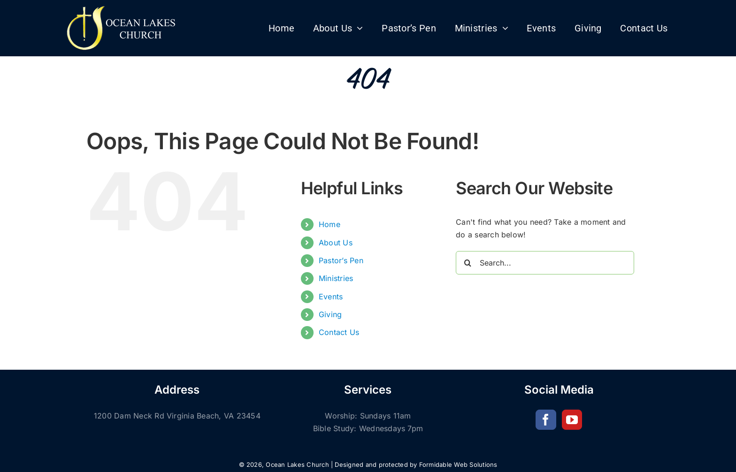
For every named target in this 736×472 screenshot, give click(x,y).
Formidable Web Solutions (458, 464)
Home (329, 224)
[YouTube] (572, 420)
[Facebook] (546, 420)
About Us (336, 242)
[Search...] (545, 262)
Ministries (336, 278)
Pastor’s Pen (341, 260)
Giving (330, 314)
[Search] (467, 262)
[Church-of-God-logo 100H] (122, 8)
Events (331, 296)
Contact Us (339, 332)
